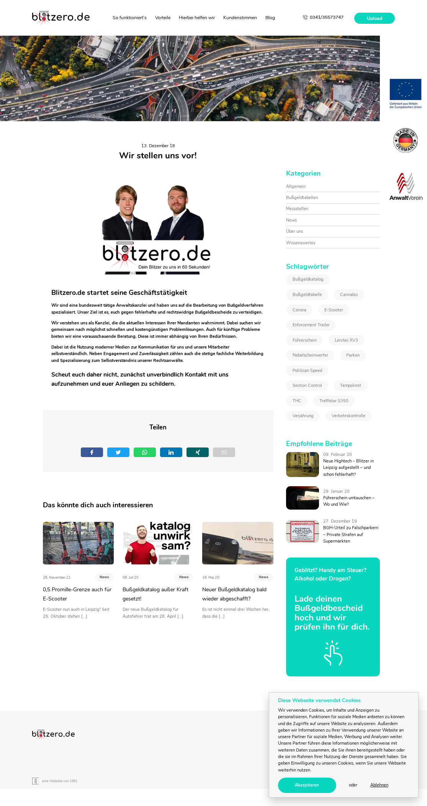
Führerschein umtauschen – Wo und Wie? (349, 501)
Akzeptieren (307, 785)
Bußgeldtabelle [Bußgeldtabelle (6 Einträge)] (307, 295)
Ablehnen (379, 785)
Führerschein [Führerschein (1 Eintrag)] (305, 340)
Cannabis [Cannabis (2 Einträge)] (349, 295)
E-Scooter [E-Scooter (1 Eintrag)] (333, 310)
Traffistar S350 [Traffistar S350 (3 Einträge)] (333, 401)
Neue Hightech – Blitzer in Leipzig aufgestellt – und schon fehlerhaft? (348, 467)
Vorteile (162, 18)
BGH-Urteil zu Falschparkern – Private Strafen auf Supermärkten (350, 534)
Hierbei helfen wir (197, 18)
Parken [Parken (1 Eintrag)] (353, 355)
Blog (270, 18)
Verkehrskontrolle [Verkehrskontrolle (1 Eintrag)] (348, 416)
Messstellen (297, 209)
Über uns (294, 231)
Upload (374, 18)
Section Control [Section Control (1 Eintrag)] (307, 385)
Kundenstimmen (240, 18)
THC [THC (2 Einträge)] (297, 401)
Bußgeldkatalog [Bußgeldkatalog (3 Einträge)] (308, 279)
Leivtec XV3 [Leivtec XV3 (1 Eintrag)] (346, 340)
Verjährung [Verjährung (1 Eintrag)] (303, 416)
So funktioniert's (130, 18)
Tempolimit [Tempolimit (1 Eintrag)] (350, 385)
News (104, 577)
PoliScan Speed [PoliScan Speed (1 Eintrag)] (307, 370)
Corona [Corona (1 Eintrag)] (299, 310)
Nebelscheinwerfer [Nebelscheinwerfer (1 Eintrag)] (310, 355)
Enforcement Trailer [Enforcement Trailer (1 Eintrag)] (311, 325)
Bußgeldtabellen (302, 198)
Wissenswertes (300, 243)
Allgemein (296, 186)
